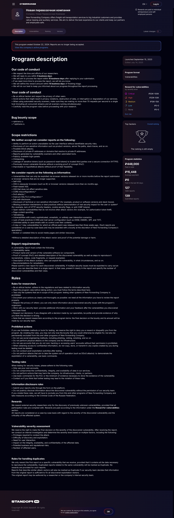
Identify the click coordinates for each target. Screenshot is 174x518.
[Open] (13, 4)
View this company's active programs (31, 47)
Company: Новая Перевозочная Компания (45, 14)
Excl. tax (128, 114)
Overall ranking (153, 124)
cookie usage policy (71, 512)
